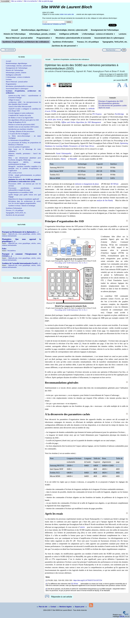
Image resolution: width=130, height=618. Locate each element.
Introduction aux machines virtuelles (20, 129)
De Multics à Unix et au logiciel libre (20, 118)
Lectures (122, 34)
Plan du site (42, 607)
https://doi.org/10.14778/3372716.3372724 (87, 580)
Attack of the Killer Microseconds (19, 106)
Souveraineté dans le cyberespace (109, 38)
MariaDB (73, 159)
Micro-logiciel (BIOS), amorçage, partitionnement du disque (24, 163)
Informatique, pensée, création (42, 34)
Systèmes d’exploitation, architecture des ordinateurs (26, 42)
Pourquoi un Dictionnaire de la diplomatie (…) (20, 232)
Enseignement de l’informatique (105, 30)
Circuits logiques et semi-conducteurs (21, 113)
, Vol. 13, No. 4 (71, 263)
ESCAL (122, 616)
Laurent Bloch (121, 80)
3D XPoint (114, 184)
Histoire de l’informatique (15, 34)
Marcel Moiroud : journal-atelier (19, 38)
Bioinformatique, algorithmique (35, 30)
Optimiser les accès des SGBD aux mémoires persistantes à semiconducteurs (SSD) (24, 180)
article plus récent (54, 119)
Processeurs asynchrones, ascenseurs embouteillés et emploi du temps (24, 189)
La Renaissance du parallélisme (19, 140)
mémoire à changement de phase (87, 184)
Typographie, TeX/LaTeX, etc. (115, 42)
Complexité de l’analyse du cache (19, 115)
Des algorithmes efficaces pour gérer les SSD (23, 120)
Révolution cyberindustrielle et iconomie (73, 38)
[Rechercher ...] (111, 50)
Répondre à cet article (61, 597)
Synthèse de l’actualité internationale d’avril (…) (21, 263)
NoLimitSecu (11, 250)
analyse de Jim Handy (105, 200)
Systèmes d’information (63, 42)
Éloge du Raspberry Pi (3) (17, 122)
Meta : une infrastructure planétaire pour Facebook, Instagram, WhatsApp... (24, 159)
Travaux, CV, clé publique (88, 42)
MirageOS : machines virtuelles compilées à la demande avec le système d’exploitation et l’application (24, 168)
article (82, 527)
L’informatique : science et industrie (98, 34)
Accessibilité (5, 1)
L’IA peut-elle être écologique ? (19, 134)
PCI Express (97, 114)
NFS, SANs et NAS (15, 173)
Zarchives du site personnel (65, 46)
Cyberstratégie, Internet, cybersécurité (70, 30)
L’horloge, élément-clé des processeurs (21, 131)
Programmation (44, 38)
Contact (53, 607)
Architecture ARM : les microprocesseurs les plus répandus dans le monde (24, 103)
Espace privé (79, 607)
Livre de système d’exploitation (19, 147)
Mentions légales (65, 607)
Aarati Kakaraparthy (63, 153)
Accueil (14, 30)
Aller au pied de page (45, 1)
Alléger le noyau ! (14, 100)
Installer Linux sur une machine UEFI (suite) (23, 127)
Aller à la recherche (30, 1)
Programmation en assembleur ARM (20, 192)
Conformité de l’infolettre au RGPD (54, 24)
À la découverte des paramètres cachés (112, 105)
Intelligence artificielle (68, 34)
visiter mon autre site (67, 14)
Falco (4, 249)
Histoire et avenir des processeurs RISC (21, 124)
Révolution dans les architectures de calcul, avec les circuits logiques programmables (24, 202)
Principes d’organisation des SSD (110, 101)
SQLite (63, 159)
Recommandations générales (108, 103)
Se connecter (9, 50)
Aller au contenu (16, 1)
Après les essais (104, 108)
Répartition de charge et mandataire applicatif (23, 199)
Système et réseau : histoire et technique (21, 206)
